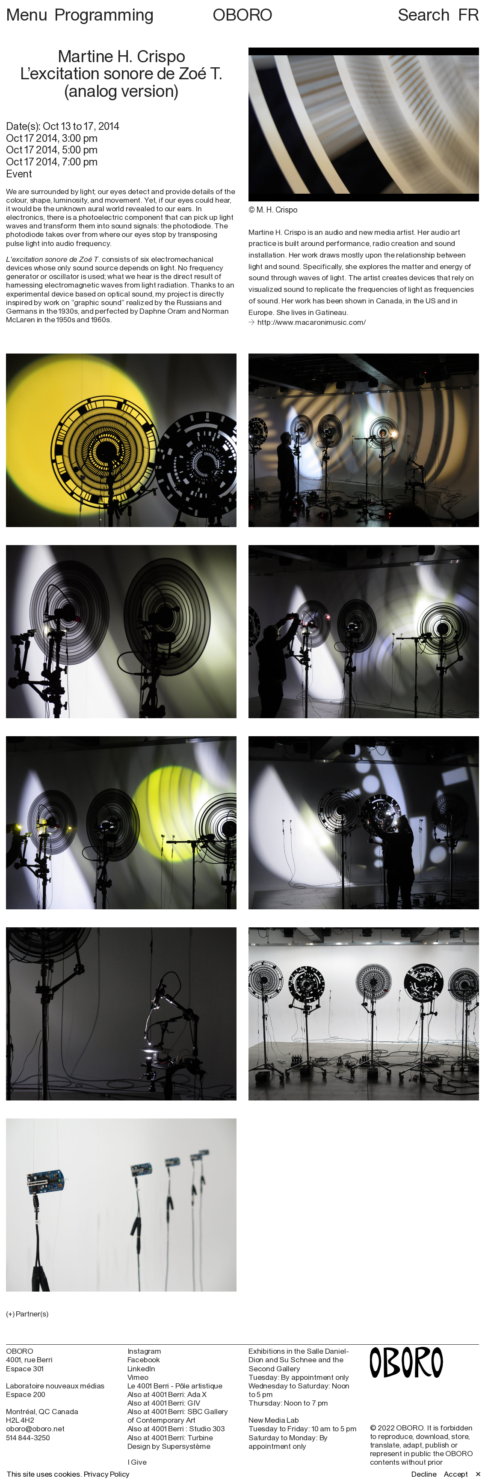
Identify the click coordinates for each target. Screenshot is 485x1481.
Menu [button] (28, 14)
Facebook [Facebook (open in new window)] (143, 1359)
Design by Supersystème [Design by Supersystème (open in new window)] (168, 1446)
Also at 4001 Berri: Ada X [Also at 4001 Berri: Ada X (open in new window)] (167, 1394)
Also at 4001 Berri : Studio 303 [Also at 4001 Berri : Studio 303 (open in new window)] (176, 1428)
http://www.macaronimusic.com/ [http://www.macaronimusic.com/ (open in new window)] (311, 322)
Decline (424, 1474)
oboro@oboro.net (35, 1428)
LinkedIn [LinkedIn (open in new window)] (141, 1368)
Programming (104, 14)
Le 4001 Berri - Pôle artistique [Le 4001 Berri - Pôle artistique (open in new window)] (175, 1386)
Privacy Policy (107, 1474)
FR (468, 14)
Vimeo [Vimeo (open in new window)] (137, 1377)
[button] (121, 1314)
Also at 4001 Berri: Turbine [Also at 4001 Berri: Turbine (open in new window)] (170, 1437)
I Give (137, 1462)
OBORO (242, 15)
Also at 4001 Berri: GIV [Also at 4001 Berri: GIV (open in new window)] (163, 1403)
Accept (456, 1474)
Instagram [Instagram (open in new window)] (144, 1351)
